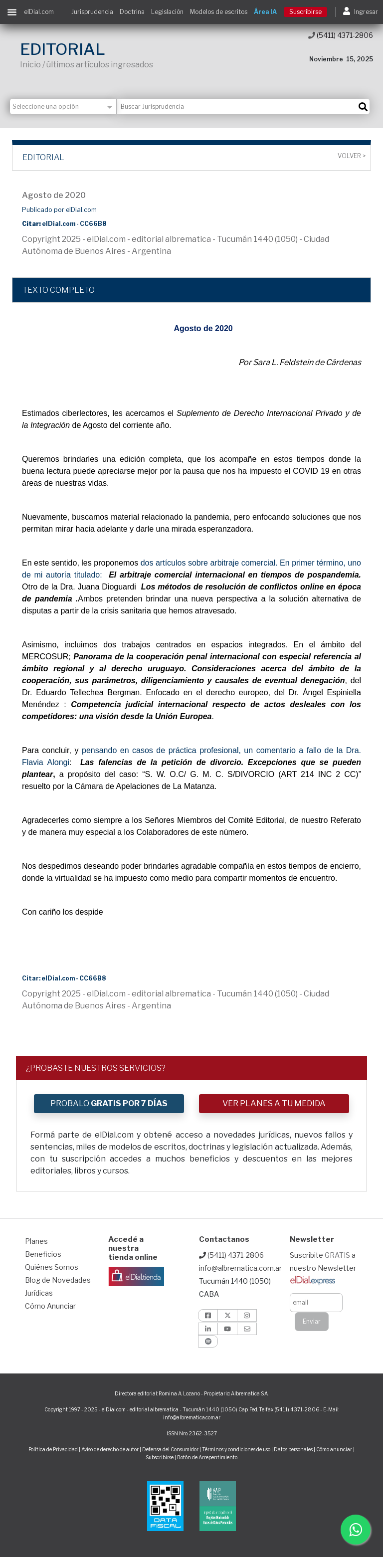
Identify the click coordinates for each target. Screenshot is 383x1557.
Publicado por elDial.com (59, 209)
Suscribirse (305, 11)
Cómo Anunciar (50, 1306)
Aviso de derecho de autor (110, 1449)
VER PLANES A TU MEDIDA (274, 1103)
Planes (36, 1241)
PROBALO (109, 1103)
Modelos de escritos (218, 11)
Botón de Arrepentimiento (207, 1457)
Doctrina (132, 11)
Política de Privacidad (53, 1449)
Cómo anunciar (334, 1449)
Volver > (352, 156)
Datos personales (293, 1449)
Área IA (265, 11)
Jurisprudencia (92, 11)
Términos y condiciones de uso (236, 1449)
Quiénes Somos (51, 1267)
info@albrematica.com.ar (240, 1268)
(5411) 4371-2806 (340, 35)
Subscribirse (160, 1457)
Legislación (167, 11)
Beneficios (43, 1254)
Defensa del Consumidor (170, 1449)
